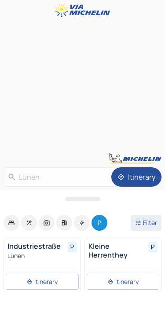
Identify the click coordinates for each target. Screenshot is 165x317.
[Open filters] (146, 223)
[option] (11, 223)
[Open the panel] (82, 199)
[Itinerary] (136, 177)
